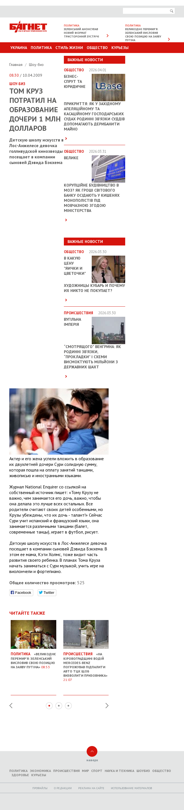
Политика (41, 47)
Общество (97, 47)
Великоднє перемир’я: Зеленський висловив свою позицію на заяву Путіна (143, 34)
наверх (92, 760)
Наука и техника (119, 771)
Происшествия (66, 771)
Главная (16, 64)
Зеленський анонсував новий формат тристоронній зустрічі (81, 32)
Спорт (96, 771)
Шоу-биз (36, 64)
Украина (18, 47)
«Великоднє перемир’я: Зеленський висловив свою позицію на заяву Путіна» (33, 658)
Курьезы (120, 47)
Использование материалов (131, 788)
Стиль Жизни (69, 47)
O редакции (63, 788)
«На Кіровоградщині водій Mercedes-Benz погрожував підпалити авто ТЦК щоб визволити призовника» (86, 664)
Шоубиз (143, 771)
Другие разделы (149, 58)
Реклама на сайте (91, 788)
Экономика (40, 771)
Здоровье (20, 775)
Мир (85, 771)
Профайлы (40, 788)
